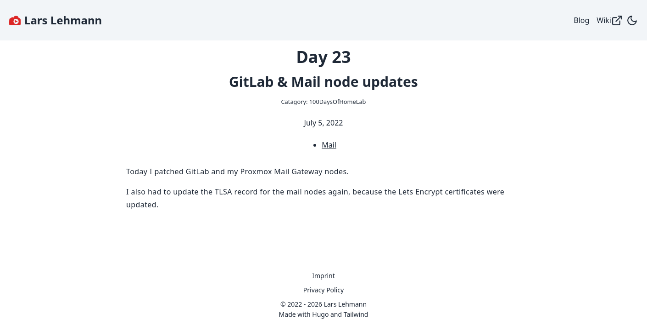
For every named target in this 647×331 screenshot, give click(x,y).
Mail (329, 145)
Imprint (323, 275)
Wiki (610, 20)
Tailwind (356, 314)
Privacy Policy (323, 289)
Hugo (320, 314)
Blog (581, 20)
